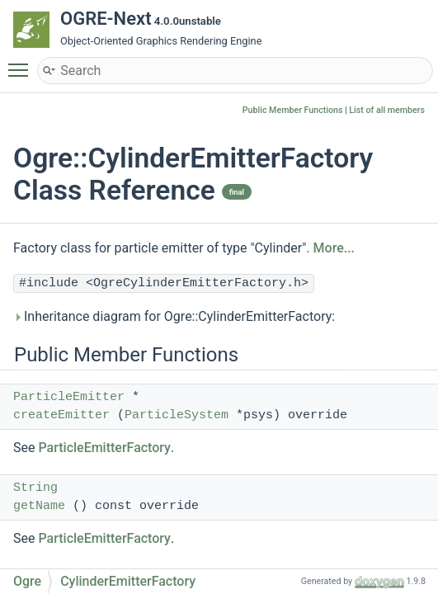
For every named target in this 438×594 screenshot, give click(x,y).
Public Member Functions (293, 110)
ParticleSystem (176, 415)
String (35, 488)
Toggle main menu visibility (22, 62)
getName (39, 506)
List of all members (387, 110)
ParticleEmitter (69, 397)
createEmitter (61, 415)
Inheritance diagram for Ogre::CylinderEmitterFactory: (174, 316)
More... (334, 248)
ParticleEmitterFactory (104, 447)
